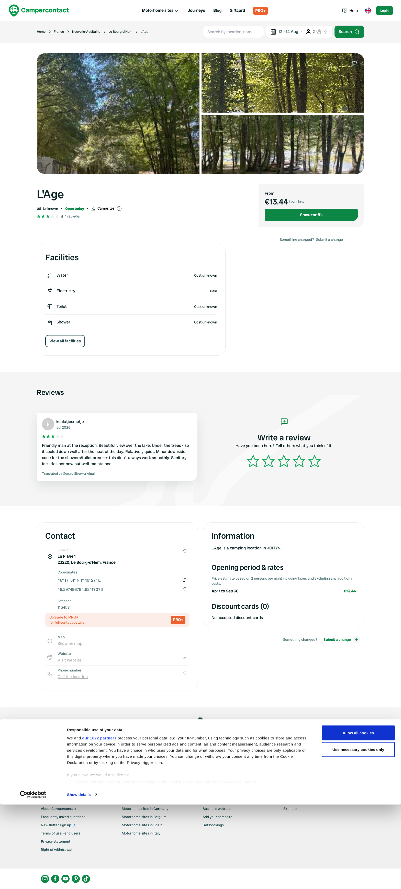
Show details (79, 879)
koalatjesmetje (70, 421)
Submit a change (329, 239)
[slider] (284, 461)
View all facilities (65, 341)
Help (350, 10)
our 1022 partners (99, 822)
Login (384, 10)
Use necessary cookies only (358, 834)
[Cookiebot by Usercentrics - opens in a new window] (33, 879)
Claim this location (200, 746)
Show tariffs (311, 215)
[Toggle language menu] (368, 11)
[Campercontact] (39, 10)
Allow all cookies (358, 817)
